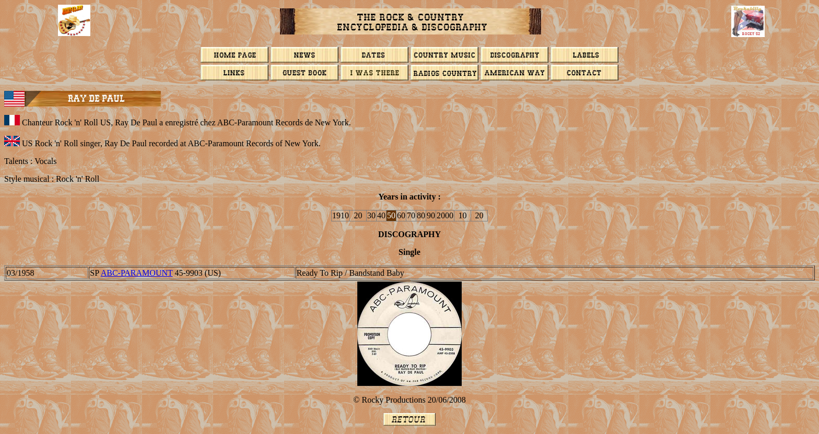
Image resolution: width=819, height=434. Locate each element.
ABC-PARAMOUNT (137, 272)
